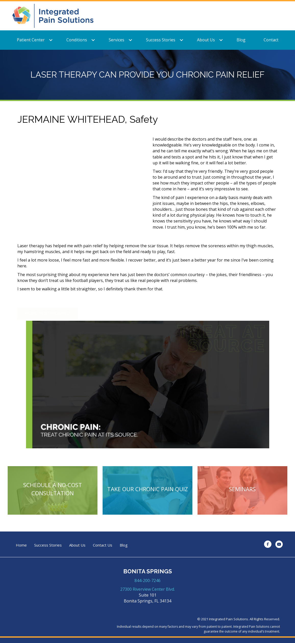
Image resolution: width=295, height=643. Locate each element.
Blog (241, 40)
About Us (206, 40)
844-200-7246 (147, 580)
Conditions (76, 40)
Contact (271, 40)
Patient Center (31, 40)
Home (21, 545)
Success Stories (160, 40)
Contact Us (102, 545)
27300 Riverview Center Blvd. (147, 589)
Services (116, 40)
